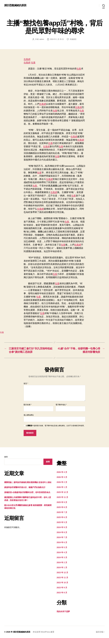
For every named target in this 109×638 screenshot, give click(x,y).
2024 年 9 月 (62, 527)
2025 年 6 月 (62, 517)
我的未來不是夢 (63, 611)
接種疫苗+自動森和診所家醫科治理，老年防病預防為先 (27, 492)
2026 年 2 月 (62, 482)
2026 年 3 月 (62, 477)
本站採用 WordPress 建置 (43, 632)
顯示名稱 (27, 405)
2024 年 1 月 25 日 (57, 39)
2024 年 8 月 (62, 532)
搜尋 (6, 457)
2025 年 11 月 (62, 497)
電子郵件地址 (61, 405)
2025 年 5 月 (62, 522)
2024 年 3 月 (62, 557)
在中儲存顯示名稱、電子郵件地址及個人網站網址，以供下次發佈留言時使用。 (55, 425)
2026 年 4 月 (62, 472)
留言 (26, 383)
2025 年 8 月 (62, 507)
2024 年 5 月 (62, 547)
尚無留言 (73, 39)
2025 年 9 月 (62, 502)
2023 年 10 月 (62, 583)
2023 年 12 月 (62, 572)
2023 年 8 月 (62, 593)
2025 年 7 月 (62, 512)
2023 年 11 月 (62, 577)
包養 (33, 62)
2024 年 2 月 (62, 562)
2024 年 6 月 (62, 542)
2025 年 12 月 (62, 492)
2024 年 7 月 (62, 537)
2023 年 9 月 (62, 588)
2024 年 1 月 (62, 567)
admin (41, 39)
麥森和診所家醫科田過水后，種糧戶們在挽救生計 (24, 487)
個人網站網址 (29, 415)
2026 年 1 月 (62, 487)
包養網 (27, 59)
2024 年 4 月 (62, 552)
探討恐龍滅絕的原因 (15, 5)
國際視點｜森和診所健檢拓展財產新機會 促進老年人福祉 (27, 482)
